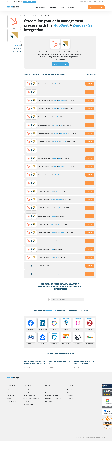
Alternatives (17, 51)
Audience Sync (27, 393)
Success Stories (11, 401)
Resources (71, 7)
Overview (18, 45)
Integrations (52, 7)
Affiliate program (71, 393)
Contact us (70, 399)
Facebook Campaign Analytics (31, 399)
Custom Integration (28, 404)
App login (69, 390)
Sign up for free (60, 64)
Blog (46, 393)
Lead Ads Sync (27, 390)
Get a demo (48, 390)
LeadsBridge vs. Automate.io (53, 399)
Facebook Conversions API (30, 396)
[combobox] (67, 299)
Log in (94, 1)
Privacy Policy (11, 396)
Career (9, 399)
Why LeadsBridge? (39, 7)
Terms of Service (11, 393)
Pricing (62, 7)
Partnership (48, 401)
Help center (70, 396)
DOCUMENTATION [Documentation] (91, 75)
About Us (10, 390)
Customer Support (85, 1)
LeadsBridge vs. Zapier (51, 396)
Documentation (16, 48)
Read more (27, 367)
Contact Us (101, 1)
